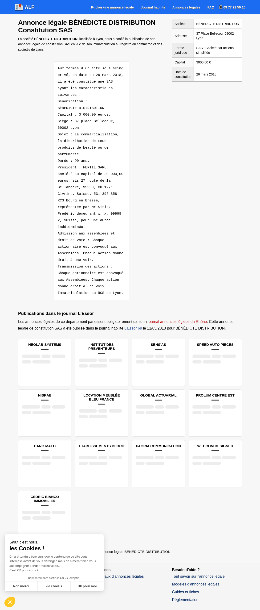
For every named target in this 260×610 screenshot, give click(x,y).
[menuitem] (112, 7)
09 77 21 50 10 (234, 7)
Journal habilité (153, 7)
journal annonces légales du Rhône (177, 302)
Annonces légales (186, 7)
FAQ (210, 7)
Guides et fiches (185, 572)
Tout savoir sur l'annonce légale (198, 557)
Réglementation (185, 580)
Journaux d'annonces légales (119, 557)
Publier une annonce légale (112, 7)
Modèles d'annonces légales (195, 564)
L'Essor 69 (133, 308)
